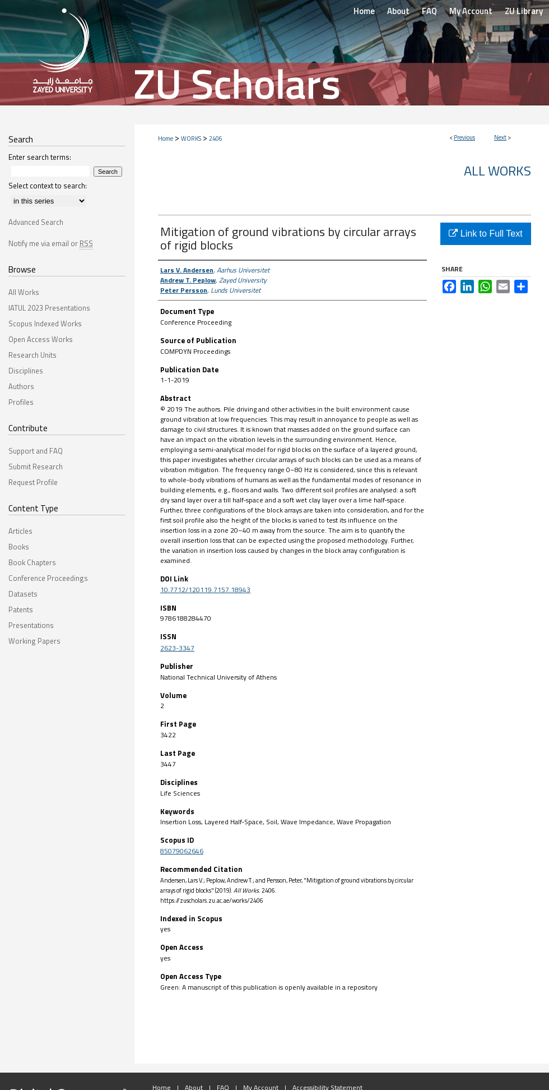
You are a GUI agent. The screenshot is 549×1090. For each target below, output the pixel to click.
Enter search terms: (39, 157)
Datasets (23, 593)
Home (165, 138)
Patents (20, 609)
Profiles (21, 402)
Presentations (31, 625)
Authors (21, 386)
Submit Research (35, 466)
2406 (215, 138)
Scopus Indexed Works (45, 323)
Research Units (32, 355)
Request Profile (33, 482)
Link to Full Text (485, 233)
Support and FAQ (35, 450)
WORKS (191, 138)
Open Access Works (40, 339)
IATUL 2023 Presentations (49, 307)
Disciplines (25, 370)
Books (18, 546)
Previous (464, 137)
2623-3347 (177, 648)
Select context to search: (47, 185)
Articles (20, 531)
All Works (497, 170)
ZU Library (524, 10)
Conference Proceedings (48, 578)
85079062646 (181, 851)
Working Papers (34, 640)
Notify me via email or (50, 243)
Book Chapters (32, 562)
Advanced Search (35, 222)
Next (500, 137)
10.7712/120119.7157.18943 (205, 589)
